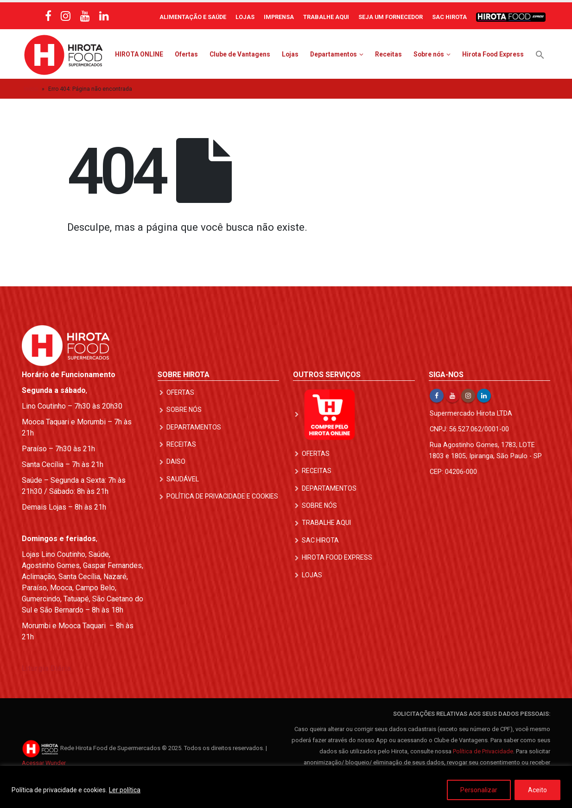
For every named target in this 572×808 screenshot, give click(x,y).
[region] (286, 787)
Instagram (468, 396)
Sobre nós (428, 54)
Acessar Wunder (44, 762)
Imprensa (279, 16)
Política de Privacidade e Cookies (222, 495)
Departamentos (333, 54)
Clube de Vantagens (240, 54)
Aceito (537, 790)
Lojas (244, 16)
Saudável (182, 478)
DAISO (175, 461)
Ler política (124, 790)
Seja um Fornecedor (390, 16)
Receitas (388, 54)
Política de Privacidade (483, 751)
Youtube (452, 396)
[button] (540, 54)
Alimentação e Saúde (192, 16)
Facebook (437, 396)
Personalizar (478, 790)
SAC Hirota (449, 16)
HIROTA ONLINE (139, 54)
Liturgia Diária (46, 668)
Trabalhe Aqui (326, 16)
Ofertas (186, 54)
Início (31, 89)
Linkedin (484, 396)
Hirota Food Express (493, 54)
